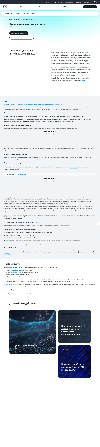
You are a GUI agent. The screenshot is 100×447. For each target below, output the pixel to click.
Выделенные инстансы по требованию (13, 104)
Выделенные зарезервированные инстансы (52, 104)
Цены (19, 19)
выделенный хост (73, 67)
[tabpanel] (50, 185)
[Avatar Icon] (95, 2)
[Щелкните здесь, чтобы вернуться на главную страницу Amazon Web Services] (5, 7)
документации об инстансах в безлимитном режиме (61, 244)
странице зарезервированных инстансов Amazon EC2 (58, 225)
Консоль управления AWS (17, 270)
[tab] (10, 174)
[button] (16, 6)
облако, (7, 252)
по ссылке (35, 286)
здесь (31, 293)
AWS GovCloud (8, 251)
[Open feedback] (98, 223)
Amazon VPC (14, 272)
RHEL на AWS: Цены (67, 121)
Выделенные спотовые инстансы (32, 104)
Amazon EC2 (12, 19)
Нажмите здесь (35, 159)
